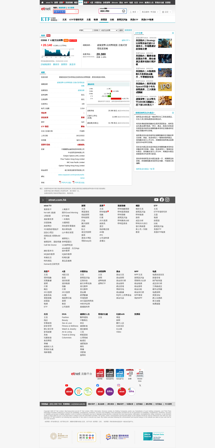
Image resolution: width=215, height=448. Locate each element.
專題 (118, 317)
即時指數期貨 (123, 209)
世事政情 (48, 323)
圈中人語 (120, 323)
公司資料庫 (104, 238)
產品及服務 (67, 261)
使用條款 (139, 404)
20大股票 (104, 220)
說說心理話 (104, 11)
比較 (112, 19)
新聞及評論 (122, 19)
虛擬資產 (81, 90)
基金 (121, 3)
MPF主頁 (138, 274)
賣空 (101, 226)
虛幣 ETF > (126, 40)
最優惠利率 (85, 307)
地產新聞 (156, 292)
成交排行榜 (157, 283)
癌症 (82, 323)
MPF (126, 3)
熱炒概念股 (104, 229)
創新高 (102, 223)
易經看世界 (48, 219)
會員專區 (48, 340)
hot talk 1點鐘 (50, 212)
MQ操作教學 (49, 254)
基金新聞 (120, 278)
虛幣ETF (102, 283)
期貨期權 (69, 3)
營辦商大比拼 (140, 280)
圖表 (56, 64)
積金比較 (138, 289)
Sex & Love (67, 323)
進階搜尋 (128, 30)
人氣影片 (66, 209)
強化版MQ (110, 379)
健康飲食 (84, 326)
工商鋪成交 (157, 286)
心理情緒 (84, 338)
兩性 (82, 346)
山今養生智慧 (67, 232)
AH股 (102, 232)
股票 (61, 3)
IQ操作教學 (67, 254)
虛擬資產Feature (142, 38)
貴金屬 (83, 292)
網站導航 (149, 404)
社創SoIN (120, 314)
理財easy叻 (86, 241)
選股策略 (48, 298)
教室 (138, 232)
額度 (64, 278)
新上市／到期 (141, 229)
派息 (72, 64)
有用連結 (158, 404)
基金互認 (120, 298)
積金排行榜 (139, 292)
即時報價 (104, 212)
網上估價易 (157, 298)
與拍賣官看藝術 (68, 226)
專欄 (46, 343)
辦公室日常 (48, 329)
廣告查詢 (110, 404)
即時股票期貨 (123, 212)
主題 (89, 19)
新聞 (56, 3)
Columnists (66, 338)
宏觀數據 (48, 280)
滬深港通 (66, 280)
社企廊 (119, 329)
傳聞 (83, 226)
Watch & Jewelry (69, 329)
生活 (136, 3)
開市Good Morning (70, 212)
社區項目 (120, 326)
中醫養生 (84, 320)
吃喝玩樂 (66, 257)
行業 (101, 217)
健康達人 (66, 238)
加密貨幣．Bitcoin (110, 3)
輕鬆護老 (84, 335)
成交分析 (139, 220)
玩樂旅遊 (48, 338)
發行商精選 (140, 226)
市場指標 (84, 298)
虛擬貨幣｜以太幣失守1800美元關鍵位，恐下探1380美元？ (146, 102)
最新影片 (48, 209)
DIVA (141, 3)
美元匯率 (84, 289)
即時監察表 (122, 223)
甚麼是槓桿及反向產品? (144, 113)
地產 (131, 3)
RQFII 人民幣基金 (123, 295)
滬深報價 (66, 283)
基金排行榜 (121, 280)
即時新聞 (85, 217)
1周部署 (47, 216)
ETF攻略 (65, 216)
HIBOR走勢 (85, 304)
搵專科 (83, 355)
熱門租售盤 (157, 280)
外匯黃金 (98, 3)
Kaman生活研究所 (52, 264)
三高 (82, 332)
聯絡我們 (120, 404)
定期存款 (84, 280)
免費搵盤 (156, 304)
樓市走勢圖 (157, 289)
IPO (101, 235)
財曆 (129, 379)
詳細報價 (46, 64)
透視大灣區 (86, 238)
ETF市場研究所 (77, 19)
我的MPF (138, 298)
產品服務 (101, 404)
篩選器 (104, 19)
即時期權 (121, 214)
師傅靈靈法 (67, 242)
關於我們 (91, 404)
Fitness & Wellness (70, 326)
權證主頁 (139, 209)
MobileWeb (139, 380)
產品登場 (120, 286)
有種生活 (48, 257)
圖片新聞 (85, 223)
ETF (80, 3)
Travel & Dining (68, 335)
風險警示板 (67, 298)
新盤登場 (156, 278)
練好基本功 (48, 251)
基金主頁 (120, 274)
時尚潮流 (48, 261)
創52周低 (73, 40)
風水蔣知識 (67, 229)
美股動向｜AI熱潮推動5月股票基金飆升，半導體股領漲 (146, 74)
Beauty (65, 320)
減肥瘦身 (84, 343)
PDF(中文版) (65, 183)
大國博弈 (66, 222)
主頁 (64, 19)
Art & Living (67, 332)
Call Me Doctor (50, 245)
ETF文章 (138, 33)
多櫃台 (102, 241)
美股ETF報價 (147, 19)
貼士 (83, 229)
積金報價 (138, 283)
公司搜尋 (66, 307)
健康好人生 (149, 3)
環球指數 (48, 278)
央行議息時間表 (87, 301)
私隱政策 (130, 404)
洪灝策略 (48, 222)
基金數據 (120, 292)
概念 (46, 289)
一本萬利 (66, 219)
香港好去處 (159, 3)
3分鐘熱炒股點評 (51, 229)
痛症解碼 (84, 329)
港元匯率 (84, 286)
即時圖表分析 (123, 220)
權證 (76, 3)
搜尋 (83, 235)
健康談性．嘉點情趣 (52, 242)
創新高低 (48, 295)
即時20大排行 (142, 223)
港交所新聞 (86, 232)
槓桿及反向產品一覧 (145, 169)
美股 (85, 3)
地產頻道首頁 (158, 274)
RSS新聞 (168, 404)
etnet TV (49, 3)
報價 (96, 19)
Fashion (65, 317)
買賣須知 (156, 295)
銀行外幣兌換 (86, 283)
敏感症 (83, 340)
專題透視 (85, 212)
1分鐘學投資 (67, 245)
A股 (91, 3)
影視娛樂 (48, 332)
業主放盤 (156, 301)
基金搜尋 (120, 283)
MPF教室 (138, 295)
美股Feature (140, 53)
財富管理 (48, 326)
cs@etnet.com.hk (78, 404)
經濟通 (99, 379)
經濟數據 (84, 295)
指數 (101, 214)
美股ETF (134, 19)
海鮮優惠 (48, 352)
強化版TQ (120, 379)
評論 (83, 220)
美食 (46, 335)
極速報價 (62, 8)
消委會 (83, 352)
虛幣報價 (102, 280)
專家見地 (120, 289)
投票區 (168, 3)
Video (118, 332)
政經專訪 (48, 226)
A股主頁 (65, 274)
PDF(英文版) (78, 183)
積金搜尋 (138, 286)
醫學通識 (84, 317)
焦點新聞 (85, 214)
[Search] (64, 11)
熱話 (46, 320)
